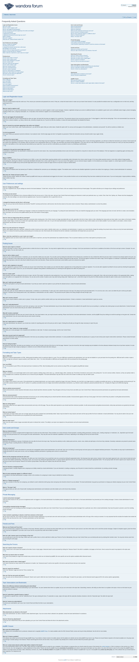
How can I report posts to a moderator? (12, 70)
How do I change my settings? (10, 44)
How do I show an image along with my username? (14, 50)
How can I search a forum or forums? (79, 55)
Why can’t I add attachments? (9, 67)
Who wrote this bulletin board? (78, 80)
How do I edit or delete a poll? (9, 64)
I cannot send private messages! (78, 41)
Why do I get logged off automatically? (11, 29)
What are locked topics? (8, 89)
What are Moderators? (76, 27)
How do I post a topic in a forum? (10, 57)
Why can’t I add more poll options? (11, 63)
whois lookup (105, 646)
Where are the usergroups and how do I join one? (82, 30)
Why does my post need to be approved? (12, 73)
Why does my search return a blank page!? (80, 58)
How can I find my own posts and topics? (80, 61)
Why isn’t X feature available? (77, 81)
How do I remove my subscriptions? (79, 68)
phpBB (64, 659)
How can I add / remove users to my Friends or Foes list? (84, 50)
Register (130, 17)
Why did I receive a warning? (9, 69)
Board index (13, 14)
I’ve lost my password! (8, 32)
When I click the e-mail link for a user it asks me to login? (16, 52)
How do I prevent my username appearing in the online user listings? (18, 30)
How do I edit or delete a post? (10, 59)
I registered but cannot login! (9, 33)
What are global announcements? (10, 85)
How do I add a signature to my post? (11, 60)
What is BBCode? (7, 79)
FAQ (125, 17)
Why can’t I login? (7, 26)
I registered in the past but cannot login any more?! (14, 35)
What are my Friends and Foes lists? (79, 49)
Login (135, 17)
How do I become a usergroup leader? (79, 32)
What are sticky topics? (8, 88)
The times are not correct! (8, 45)
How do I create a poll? (8, 62)
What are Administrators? (76, 26)
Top (5, 104)
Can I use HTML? (7, 81)
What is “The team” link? (76, 36)
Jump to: (113, 656)
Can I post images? (7, 84)
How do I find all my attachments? (78, 75)
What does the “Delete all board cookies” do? (13, 39)
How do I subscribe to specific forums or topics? (82, 67)
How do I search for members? (78, 59)
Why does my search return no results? (80, 56)
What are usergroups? (76, 29)
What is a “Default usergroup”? (78, 35)
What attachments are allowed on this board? (81, 73)
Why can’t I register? (7, 37)
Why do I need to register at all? (10, 27)
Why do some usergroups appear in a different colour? (83, 33)
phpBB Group (44, 631)
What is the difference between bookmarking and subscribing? (85, 66)
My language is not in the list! (9, 48)
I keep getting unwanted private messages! (80, 42)
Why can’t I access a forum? (9, 66)
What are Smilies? (7, 82)
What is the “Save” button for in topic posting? (13, 72)
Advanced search (132, 6)
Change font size (134, 14)
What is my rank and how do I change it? (12, 51)
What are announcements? (9, 86)
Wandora (6, 14)
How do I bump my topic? (8, 74)
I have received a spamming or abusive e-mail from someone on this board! (88, 44)
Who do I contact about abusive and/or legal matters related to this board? (88, 83)
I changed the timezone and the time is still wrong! (14, 47)
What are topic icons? (8, 91)
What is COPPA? (7, 36)
